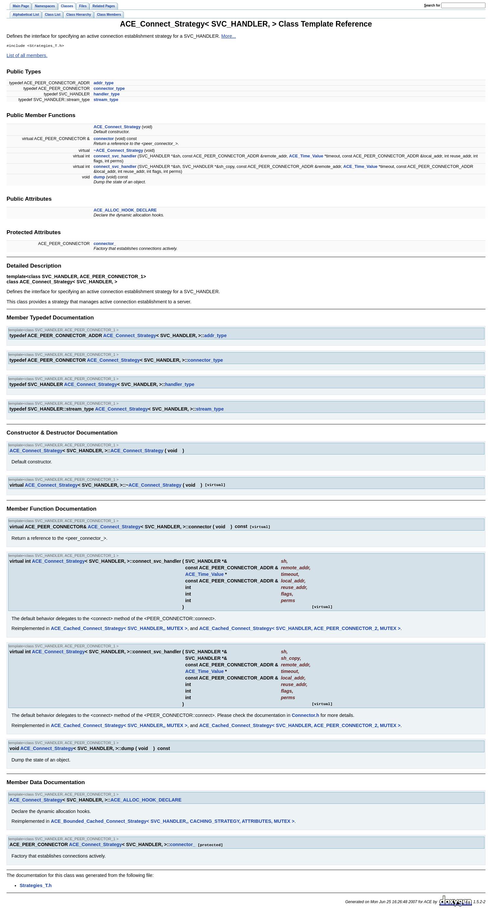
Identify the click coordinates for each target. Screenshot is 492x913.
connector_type (109, 89)
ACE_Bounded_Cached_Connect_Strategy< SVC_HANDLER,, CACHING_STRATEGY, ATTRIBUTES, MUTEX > (172, 821)
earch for (432, 5)
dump (99, 177)
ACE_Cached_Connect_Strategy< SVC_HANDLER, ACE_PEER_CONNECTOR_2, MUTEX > (300, 628)
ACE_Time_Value (306, 156)
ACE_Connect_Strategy (117, 127)
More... (228, 36)
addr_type (103, 83)
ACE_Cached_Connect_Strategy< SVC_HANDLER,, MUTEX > (119, 628)
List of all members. (27, 56)
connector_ (104, 244)
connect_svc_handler (114, 156)
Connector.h (305, 715)
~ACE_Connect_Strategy (118, 151)
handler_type (106, 94)
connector (103, 139)
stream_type (105, 100)
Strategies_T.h (36, 885)
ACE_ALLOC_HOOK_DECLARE (125, 210)
